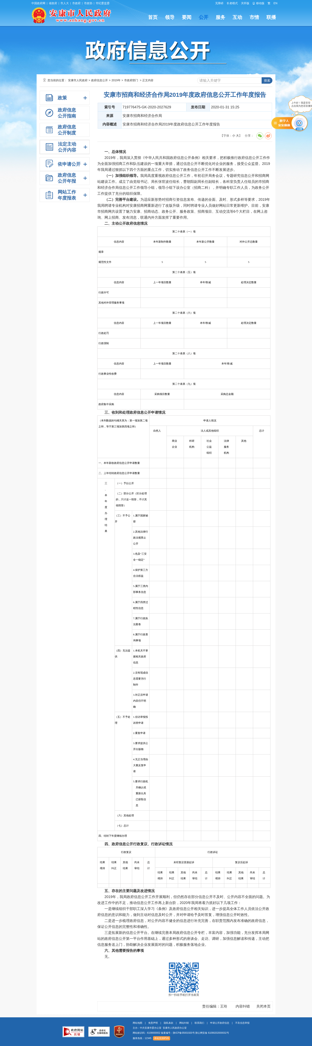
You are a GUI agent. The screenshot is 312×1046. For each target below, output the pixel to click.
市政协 (88, 3)
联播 (271, 17)
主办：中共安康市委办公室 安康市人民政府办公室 (160, 1027)
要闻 (186, 17)
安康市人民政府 (78, 80)
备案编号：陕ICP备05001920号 (178, 1032)
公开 (203, 17)
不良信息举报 (242, 1023)
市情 (254, 17)
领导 (170, 17)
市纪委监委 (103, 3)
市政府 (76, 3)
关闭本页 (263, 1006)
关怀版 (245, 3)
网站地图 (137, 1023)
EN (275, 3)
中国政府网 (38, 3)
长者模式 (232, 3)
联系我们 (199, 1023)
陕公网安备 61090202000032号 (212, 1032)
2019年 (115, 80)
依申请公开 (69, 164)
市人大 (64, 3)
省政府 (53, 3)
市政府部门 (131, 80)
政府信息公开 (99, 80)
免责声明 (153, 1023)
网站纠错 (184, 1023)
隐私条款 (168, 1023)
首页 (153, 17)
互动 (237, 17)
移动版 (258, 3)
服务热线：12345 (142, 1038)
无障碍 (219, 3)
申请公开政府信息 (219, 1023)
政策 (62, 97)
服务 (220, 17)
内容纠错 (243, 1006)
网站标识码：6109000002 (181, 1032)
